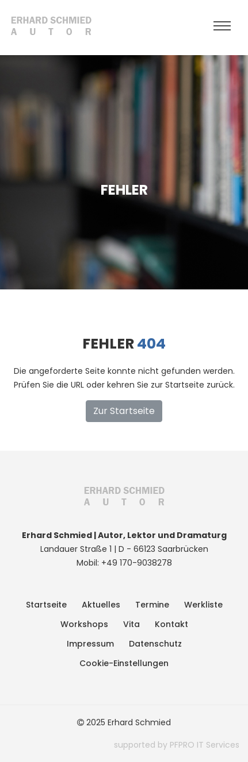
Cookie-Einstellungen (124, 663)
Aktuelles (101, 604)
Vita (131, 624)
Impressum (90, 643)
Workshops (84, 624)
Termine (152, 604)
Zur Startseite (124, 410)
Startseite (46, 604)
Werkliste (203, 604)
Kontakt (171, 624)
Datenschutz (155, 643)
